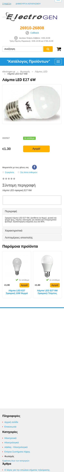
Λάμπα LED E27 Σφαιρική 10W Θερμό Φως (17, 292)
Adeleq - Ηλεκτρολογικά (16, 447)
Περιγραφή (11, 211)
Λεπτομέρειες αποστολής (19, 237)
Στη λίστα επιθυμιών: (29, 172)
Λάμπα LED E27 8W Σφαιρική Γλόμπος (47, 292)
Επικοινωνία (10, 426)
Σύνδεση (6, 4)
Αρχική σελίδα (11, 422)
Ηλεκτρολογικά (11, 442)
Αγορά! (36, 148)
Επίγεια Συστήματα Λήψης (17, 451)
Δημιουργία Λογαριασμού (28, 4)
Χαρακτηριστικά (13, 230)
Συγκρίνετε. (9, 172)
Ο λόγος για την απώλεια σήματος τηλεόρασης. (27, 470)
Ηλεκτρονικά (10, 438)
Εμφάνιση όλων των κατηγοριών (15, 461)
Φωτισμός (9, 456)
